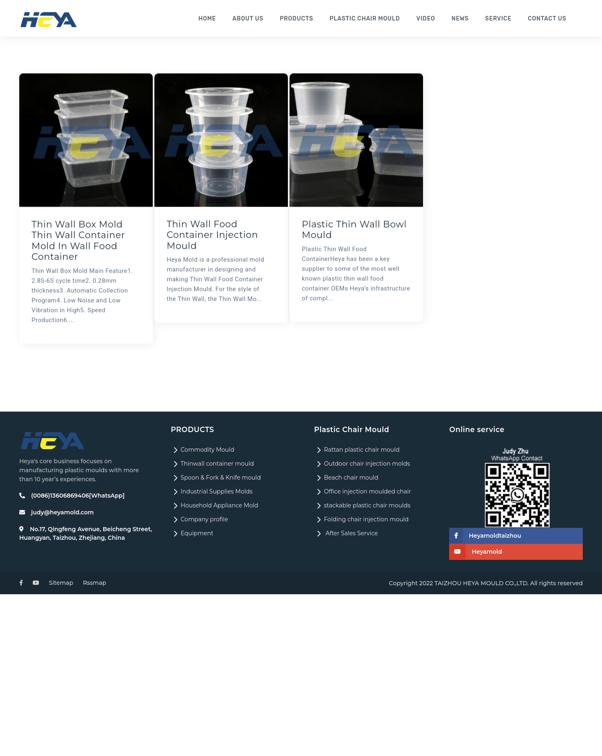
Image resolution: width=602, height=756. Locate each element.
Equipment (192, 533)
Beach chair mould (346, 477)
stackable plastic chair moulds (362, 505)
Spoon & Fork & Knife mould (216, 477)
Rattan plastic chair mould (357, 449)
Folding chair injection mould (361, 519)
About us (251, 18)
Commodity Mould (202, 449)
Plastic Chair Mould (367, 18)
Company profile (199, 519)
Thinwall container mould (212, 463)
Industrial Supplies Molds (212, 491)
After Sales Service (346, 533)
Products (299, 18)
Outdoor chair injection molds (362, 463)
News (461, 18)
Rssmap (94, 582)
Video (427, 18)
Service (499, 18)
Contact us (547, 18)
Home (211, 18)
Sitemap (61, 582)
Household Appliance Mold (214, 505)
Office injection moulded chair (362, 491)
